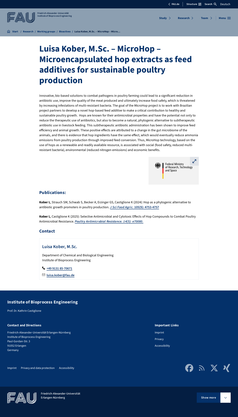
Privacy (159, 339)
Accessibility (162, 346)
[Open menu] (225, 18)
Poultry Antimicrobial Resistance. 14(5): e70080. (109, 221)
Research (184, 18)
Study (163, 18)
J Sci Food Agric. (122, 207)
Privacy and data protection (38, 368)
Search (211, 4)
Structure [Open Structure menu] (193, 4)
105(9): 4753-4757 (146, 207)
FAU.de (174, 4)
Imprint (159, 333)
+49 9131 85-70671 (59, 268)
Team (204, 18)
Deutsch (225, 4)
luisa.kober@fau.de (60, 275)
